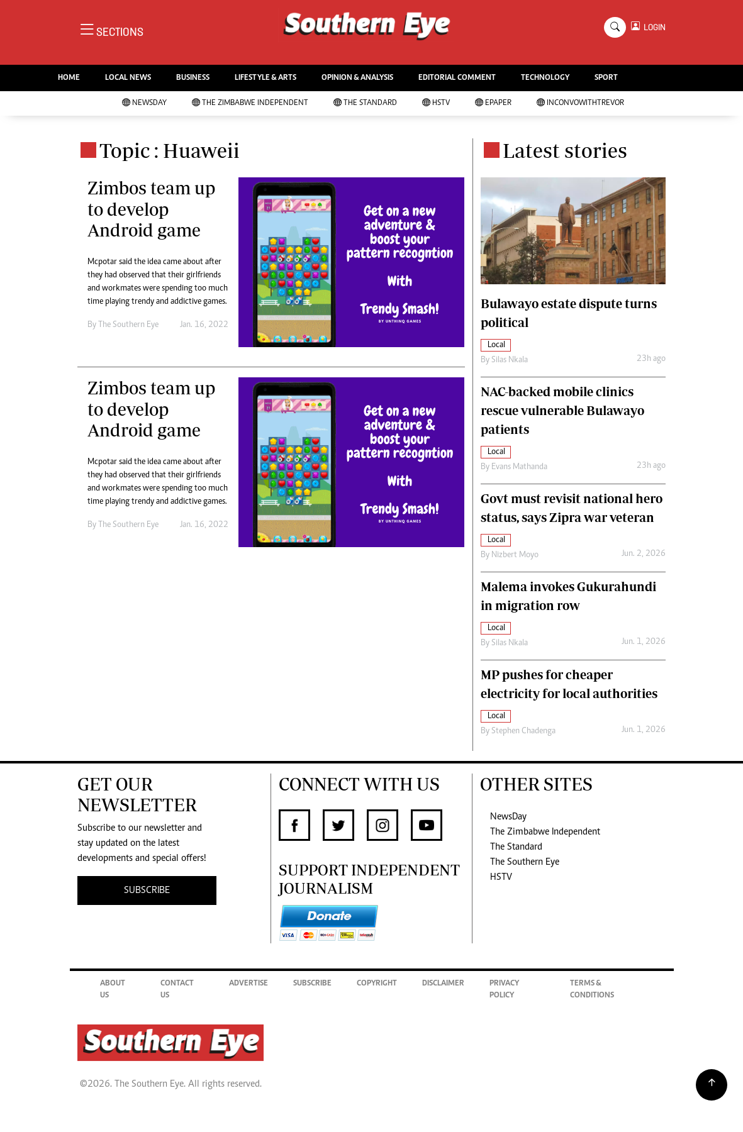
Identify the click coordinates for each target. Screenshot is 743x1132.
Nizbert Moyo (515, 555)
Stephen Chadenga (523, 731)
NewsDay (144, 103)
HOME (69, 78)
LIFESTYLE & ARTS (265, 78)
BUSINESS (192, 78)
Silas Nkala (509, 360)
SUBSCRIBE (147, 890)
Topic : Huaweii (169, 150)
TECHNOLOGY (545, 78)
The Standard (365, 103)
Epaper (493, 103)
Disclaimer (443, 984)
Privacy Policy (504, 990)
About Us (112, 990)
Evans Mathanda (519, 467)
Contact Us (177, 990)
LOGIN (653, 27)
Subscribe (312, 984)
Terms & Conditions (592, 990)
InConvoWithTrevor (580, 103)
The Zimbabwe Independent (250, 103)
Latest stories (565, 150)
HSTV (436, 103)
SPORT (606, 78)
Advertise (248, 984)
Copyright (377, 984)
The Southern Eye (524, 862)
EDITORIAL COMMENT (457, 78)
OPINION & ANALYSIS (357, 78)
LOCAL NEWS (128, 78)
